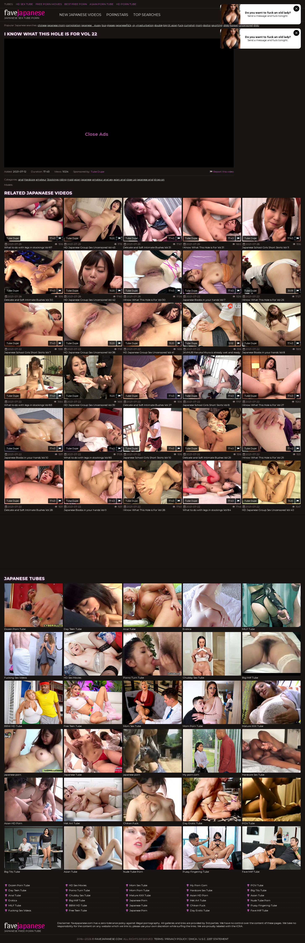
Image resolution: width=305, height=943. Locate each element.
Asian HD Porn (199, 895)
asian (77, 179)
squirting (216, 25)
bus (104, 25)
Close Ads (96, 134)
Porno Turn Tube (79, 890)
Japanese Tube (138, 905)
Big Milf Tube (77, 900)
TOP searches (146, 15)
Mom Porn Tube (139, 890)
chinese (42, 25)
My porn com (198, 885)
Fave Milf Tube (259, 910)
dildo (256, 25)
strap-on (159, 179)
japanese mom (56, 25)
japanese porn (138, 900)
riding (62, 179)
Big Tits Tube (258, 890)
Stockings (53, 179)
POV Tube (257, 885)
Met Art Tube (198, 900)
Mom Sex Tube (138, 885)
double (158, 25)
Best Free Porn (75, 4)
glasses (111, 25)
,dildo (226, 25)
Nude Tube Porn (260, 900)
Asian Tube (257, 895)
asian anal (119, 179)
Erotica (12, 900)
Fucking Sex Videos (19, 910)
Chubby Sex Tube (79, 895)
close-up (131, 179)
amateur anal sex (102, 179)
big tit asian (170, 25)
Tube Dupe (97, 171)
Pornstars (117, 15)
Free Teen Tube (78, 910)
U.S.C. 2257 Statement (213, 938)
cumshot (189, 25)
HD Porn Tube (126, 4)
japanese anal (145, 179)
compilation (73, 25)
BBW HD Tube (78, 905)
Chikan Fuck (197, 905)
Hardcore (29, 179)
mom (199, 25)
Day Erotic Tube (200, 910)
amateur (41, 179)
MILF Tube (14, 905)
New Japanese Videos (80, 15)
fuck (180, 25)
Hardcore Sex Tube (201, 890)
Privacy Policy (176, 938)
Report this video (221, 171)
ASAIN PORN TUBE (101, 4)
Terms (158, 938)
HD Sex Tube (24, 4)
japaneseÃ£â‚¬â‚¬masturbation (135, 25)
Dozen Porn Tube (19, 885)
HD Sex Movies (77, 885)
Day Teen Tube (17, 890)
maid (70, 179)
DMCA (193, 938)
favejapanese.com (108, 938)
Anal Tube (14, 895)
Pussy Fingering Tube (264, 905)
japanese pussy (91, 25)
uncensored (246, 25)
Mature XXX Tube (140, 895)
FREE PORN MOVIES (49, 4)
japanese (86, 179)
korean (234, 25)
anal (20, 179)
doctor (207, 25)
